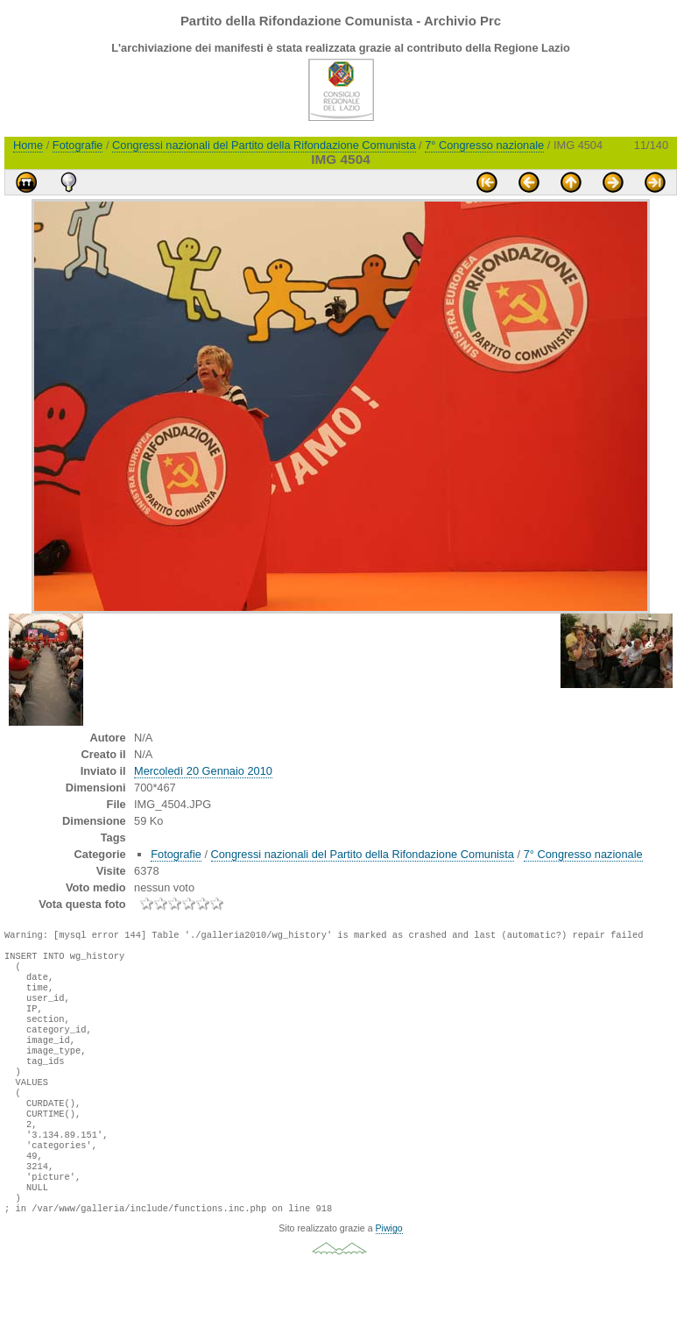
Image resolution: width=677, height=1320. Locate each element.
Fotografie (78, 145)
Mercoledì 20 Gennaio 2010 (203, 770)
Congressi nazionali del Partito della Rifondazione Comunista (263, 145)
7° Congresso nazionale (484, 145)
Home (28, 145)
